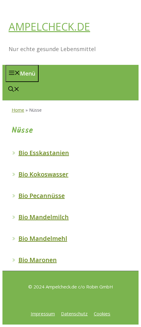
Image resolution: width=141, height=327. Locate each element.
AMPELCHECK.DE (49, 27)
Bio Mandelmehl (42, 238)
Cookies (102, 313)
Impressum (43, 313)
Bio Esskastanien (43, 153)
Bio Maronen (37, 260)
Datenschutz (74, 313)
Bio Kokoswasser (43, 174)
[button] (14, 89)
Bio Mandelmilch (43, 217)
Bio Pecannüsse (41, 195)
